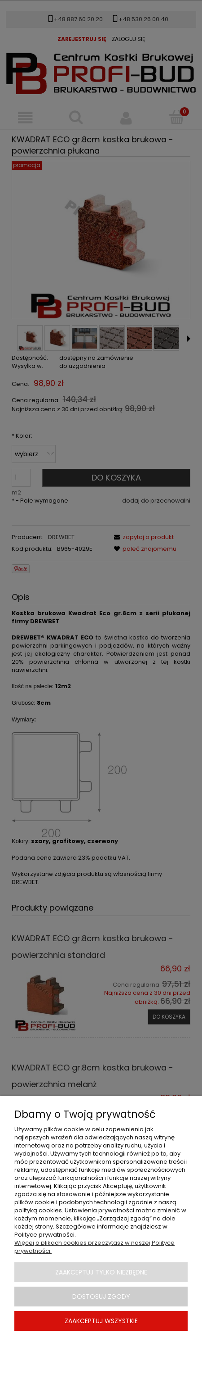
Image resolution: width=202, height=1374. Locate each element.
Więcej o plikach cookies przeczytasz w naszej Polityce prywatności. (94, 1246)
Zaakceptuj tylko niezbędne (101, 1272)
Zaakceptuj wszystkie (101, 1320)
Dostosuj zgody (101, 1296)
